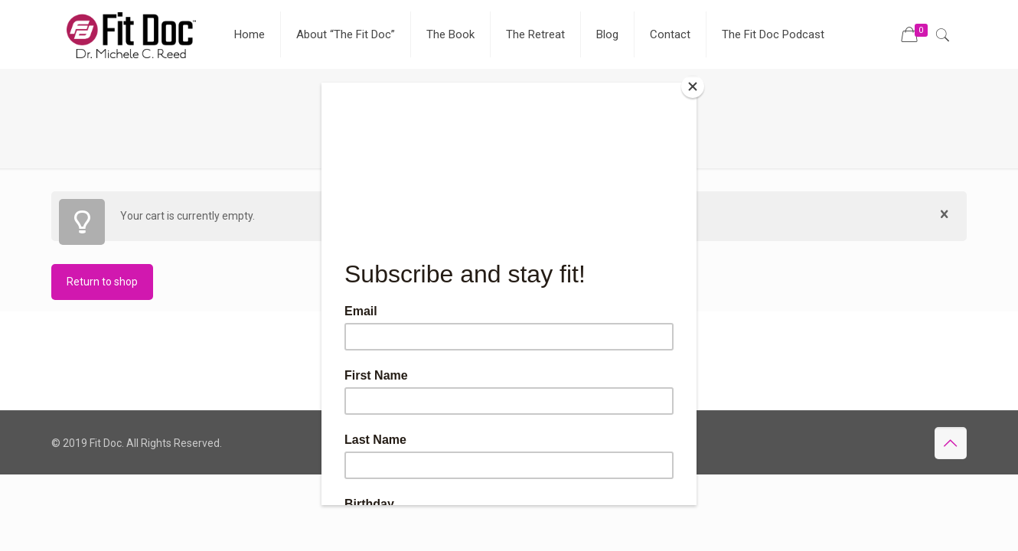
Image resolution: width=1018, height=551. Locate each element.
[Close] (692, 86)
